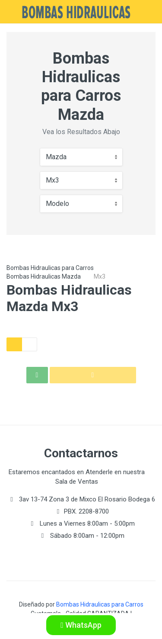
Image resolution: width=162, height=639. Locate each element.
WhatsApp (81, 624)
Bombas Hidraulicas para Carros (50, 267)
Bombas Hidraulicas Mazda (43, 276)
